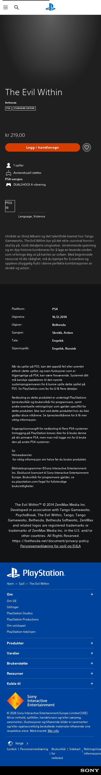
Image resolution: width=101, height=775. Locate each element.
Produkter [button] (50, 643)
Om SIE (11, 601)
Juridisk (12, 749)
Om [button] (50, 594)
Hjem (10, 583)
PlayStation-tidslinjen (21, 632)
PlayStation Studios (20, 613)
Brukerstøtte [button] (50, 663)
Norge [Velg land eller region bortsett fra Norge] (18, 743)
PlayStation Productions (23, 619)
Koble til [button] (50, 683)
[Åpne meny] (5, 7)
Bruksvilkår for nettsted (58, 753)
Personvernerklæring (34, 749)
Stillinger (13, 607)
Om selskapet (16, 625)
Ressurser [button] (50, 673)
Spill (22, 583)
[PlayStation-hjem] (50, 7)
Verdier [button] (50, 653)
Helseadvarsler (22, 455)
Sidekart (74, 749)
